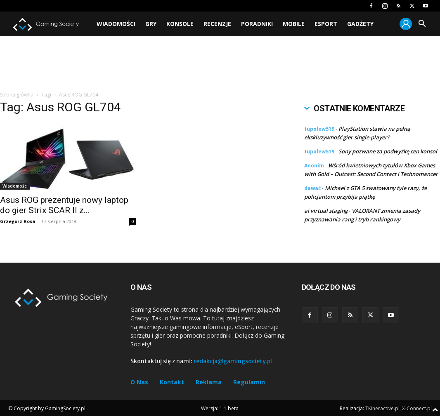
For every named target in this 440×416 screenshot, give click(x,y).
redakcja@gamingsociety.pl (233, 361)
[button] (422, 24)
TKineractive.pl (382, 408)
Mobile (294, 24)
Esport (326, 24)
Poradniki (257, 24)
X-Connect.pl (417, 408)
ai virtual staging (326, 210)
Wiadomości (116, 24)
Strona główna (16, 94)
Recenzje (217, 24)
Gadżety (360, 24)
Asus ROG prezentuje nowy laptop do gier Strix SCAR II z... (64, 205)
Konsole (180, 24)
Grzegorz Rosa (17, 221)
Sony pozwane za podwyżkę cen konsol (387, 151)
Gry (150, 24)
